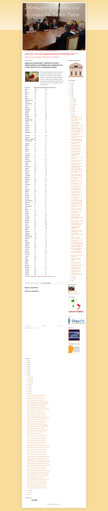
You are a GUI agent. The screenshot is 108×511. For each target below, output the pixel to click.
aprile (72, 113)
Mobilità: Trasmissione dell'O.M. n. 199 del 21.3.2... (36, 421)
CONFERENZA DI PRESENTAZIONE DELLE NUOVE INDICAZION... (39, 470)
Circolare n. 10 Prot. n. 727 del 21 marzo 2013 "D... (36, 419)
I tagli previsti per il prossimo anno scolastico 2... (36, 423)
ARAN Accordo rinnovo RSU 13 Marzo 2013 (35, 433)
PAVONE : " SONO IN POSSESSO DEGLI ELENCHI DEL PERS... (38, 430)
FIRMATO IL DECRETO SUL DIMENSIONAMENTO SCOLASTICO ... (75, 227)
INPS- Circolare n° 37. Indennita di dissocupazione (36, 431)
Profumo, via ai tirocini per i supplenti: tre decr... (36, 410)
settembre (73, 104)
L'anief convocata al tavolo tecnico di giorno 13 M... (36, 454)
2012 (71, 280)
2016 (71, 91)
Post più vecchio (60, 325)
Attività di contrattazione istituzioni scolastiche (36, 398)
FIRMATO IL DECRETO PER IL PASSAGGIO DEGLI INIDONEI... (38, 426)
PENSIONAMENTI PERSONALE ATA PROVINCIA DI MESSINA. (38, 402)
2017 (71, 89)
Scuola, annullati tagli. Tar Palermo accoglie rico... (36, 412)
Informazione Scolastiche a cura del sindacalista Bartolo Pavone (52, 12)
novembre (73, 100)
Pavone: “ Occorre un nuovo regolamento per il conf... (37, 437)
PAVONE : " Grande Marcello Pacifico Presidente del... (37, 451)
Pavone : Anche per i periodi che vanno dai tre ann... (37, 449)
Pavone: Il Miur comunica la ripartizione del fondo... (37, 486)
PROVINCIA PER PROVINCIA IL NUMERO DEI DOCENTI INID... (38, 409)
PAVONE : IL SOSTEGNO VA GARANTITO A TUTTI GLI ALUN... (75, 259)
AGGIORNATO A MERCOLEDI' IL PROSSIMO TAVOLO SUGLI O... (38, 447)
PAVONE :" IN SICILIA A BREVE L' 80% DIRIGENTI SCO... (37, 405)
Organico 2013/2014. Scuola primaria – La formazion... (37, 416)
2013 (71, 97)
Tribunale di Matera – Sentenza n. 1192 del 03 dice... (37, 435)
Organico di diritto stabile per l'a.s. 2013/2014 (35, 428)
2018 (71, 88)
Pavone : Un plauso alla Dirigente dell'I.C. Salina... (36, 400)
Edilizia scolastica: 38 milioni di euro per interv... (36, 396)
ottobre (72, 102)
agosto (72, 106)
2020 (71, 84)
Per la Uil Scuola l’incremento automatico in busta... (37, 442)
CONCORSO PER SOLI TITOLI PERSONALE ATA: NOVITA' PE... (38, 463)
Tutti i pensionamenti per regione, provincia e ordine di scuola (40, 276)
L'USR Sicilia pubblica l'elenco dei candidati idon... (36, 407)
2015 (71, 93)
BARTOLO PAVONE (73, 291)
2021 (71, 82)
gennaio (72, 278)
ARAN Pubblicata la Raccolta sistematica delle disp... (37, 484)
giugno (72, 109)
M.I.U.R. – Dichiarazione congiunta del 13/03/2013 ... (37, 438)
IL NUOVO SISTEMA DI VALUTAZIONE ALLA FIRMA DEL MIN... (76, 234)
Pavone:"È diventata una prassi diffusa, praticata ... (36, 395)
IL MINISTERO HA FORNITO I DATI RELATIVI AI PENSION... (37, 424)
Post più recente (28, 325)
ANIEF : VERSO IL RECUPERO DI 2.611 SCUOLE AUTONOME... (38, 445)
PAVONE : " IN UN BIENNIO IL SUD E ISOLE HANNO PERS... (38, 403)
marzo (72, 115)
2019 (71, 86)
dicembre (73, 98)
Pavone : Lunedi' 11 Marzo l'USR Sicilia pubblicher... (36, 468)
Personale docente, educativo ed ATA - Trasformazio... (37, 482)
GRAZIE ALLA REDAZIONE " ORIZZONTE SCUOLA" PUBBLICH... (75, 154)
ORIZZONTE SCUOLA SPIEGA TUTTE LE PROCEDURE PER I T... (76, 252)
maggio (72, 111)
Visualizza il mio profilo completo (74, 293)
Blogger (59, 504)
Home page (44, 325)
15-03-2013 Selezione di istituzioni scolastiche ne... (36, 440)
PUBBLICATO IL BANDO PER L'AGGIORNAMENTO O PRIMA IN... (76, 218)
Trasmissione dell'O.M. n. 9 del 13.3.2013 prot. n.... (36, 444)
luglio (28, 386)
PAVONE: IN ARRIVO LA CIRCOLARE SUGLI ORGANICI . (37, 488)
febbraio (72, 276)
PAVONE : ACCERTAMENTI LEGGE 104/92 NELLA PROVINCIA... (38, 472)
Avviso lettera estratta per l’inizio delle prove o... (36, 477)
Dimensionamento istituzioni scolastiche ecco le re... (37, 414)
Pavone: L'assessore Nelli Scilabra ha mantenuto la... (37, 458)
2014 (71, 95)
